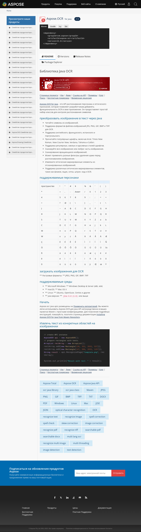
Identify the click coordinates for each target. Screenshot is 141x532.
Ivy (60, 26)
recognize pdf (50, 429)
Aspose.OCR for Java (49, 104)
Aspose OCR (70, 383)
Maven (44, 26)
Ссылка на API (79, 95)
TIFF (80, 396)
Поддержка (72, 4)
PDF (45, 403)
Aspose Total (49, 383)
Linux (74, 403)
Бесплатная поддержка (58, 98)
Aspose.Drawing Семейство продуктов (22, 142)
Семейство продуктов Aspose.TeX (22, 152)
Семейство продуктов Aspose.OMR (22, 127)
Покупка (58, 4)
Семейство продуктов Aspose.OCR (22, 77)
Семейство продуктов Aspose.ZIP (22, 107)
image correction (94, 423)
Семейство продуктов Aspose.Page (22, 112)
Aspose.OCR (59, 18)
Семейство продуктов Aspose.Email (22, 47)
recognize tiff (71, 429)
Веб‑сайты (86, 4)
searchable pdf (92, 429)
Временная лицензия (81, 98)
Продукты (45, 4)
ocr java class (72, 389)
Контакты (109, 528)
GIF (56, 396)
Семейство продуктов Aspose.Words (22, 32)
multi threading (81, 443)
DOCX (103, 396)
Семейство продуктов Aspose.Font (22, 147)
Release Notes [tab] (82, 56)
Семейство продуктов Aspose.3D (22, 92)
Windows (59, 403)
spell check (48, 423)
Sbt (66, 26)
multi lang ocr (74, 436)
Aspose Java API (91, 383)
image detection (51, 449)
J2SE (98, 403)
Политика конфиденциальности (77, 528)
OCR (95, 409)
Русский (120, 4)
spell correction (97, 416)
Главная (26, 508)
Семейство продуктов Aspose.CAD (22, 87)
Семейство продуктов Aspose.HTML (22, 97)
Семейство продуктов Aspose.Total (22, 27)
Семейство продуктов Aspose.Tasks (22, 72)
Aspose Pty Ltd (35, 528)
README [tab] (47, 56)
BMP (68, 396)
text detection (74, 449)
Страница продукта (49, 95)
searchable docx (51, 436)
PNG (45, 396)
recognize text (50, 416)
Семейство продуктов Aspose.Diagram (22, 67)
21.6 (77, 19)
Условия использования (97, 528)
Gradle (52, 26)
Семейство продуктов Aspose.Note (22, 82)
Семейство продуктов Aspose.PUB (22, 122)
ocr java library (50, 389)
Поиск (42, 98)
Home (9, 11)
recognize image (73, 416)
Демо (68, 95)
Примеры (92, 95)
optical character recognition (70, 409)
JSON (45, 409)
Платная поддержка (82, 512)
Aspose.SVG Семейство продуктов (22, 132)
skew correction (70, 423)
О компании (100, 4)
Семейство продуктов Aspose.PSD (22, 117)
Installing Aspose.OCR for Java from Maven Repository (72, 315)
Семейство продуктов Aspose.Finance (22, 137)
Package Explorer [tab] (52, 62)
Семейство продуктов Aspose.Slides (22, 52)
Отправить (118, 473)
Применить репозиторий (85, 306)
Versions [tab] (63, 56)
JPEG (103, 389)
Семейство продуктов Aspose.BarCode (22, 62)
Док (62, 95)
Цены (75, 508)
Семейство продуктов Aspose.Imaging (22, 57)
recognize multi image (54, 443)
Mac (86, 403)
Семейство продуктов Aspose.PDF (22, 37)
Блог (101, 95)
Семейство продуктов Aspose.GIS (22, 102)
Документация (104, 508)
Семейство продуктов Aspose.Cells (22, 42)
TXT (91, 396)
